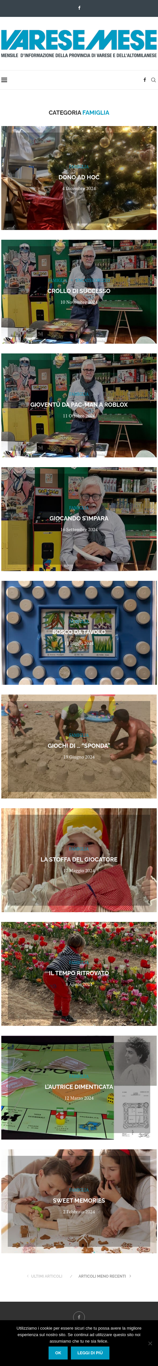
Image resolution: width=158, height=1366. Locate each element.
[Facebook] (79, 8)
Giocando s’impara (79, 518)
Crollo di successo (79, 290)
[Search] (153, 79)
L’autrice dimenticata (79, 1086)
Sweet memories (79, 1200)
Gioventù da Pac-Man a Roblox (79, 404)
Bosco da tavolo (79, 632)
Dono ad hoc (79, 177)
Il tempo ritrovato (79, 973)
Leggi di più (90, 1352)
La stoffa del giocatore (79, 859)
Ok (58, 1352)
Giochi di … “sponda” (79, 745)
